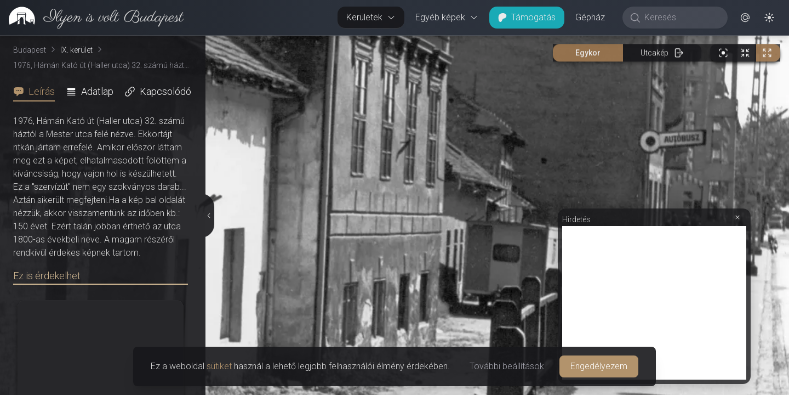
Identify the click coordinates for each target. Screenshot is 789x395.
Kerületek (371, 17)
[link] (92, 17)
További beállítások (507, 366)
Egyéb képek (446, 17)
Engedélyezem (598, 366)
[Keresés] (681, 17)
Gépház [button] (590, 17)
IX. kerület (76, 50)
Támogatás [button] (527, 17)
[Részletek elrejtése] (208, 216)
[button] (745, 18)
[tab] (37, 91)
